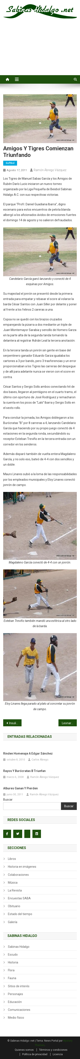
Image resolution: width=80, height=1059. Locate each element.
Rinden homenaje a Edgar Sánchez (28, 753)
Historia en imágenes (22, 866)
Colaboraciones (18, 874)
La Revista (15, 890)
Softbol (10, 163)
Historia (13, 962)
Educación (15, 1002)
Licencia (58, 1054)
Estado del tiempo (20, 914)
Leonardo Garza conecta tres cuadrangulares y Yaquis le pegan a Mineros (69, 723)
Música (12, 882)
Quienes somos (24, 1049)
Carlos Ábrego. (40, 759)
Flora (11, 970)
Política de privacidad (34, 1054)
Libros (12, 858)
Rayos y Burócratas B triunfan (24, 771)
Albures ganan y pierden (20, 788)
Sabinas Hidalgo (18, 946)
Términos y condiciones (53, 1049)
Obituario (14, 906)
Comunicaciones (19, 1009)
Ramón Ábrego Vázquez (50, 170)
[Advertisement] (40, 51)
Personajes (15, 994)
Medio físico (16, 1017)
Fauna (12, 978)
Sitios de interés (18, 986)
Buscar (8, 799)
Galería (12, 922)
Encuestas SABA (19, 898)
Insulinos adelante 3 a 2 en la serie (15, 723)
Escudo (13, 954)
